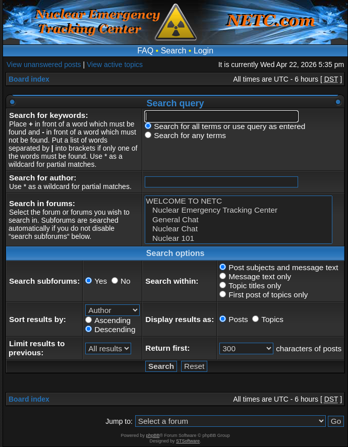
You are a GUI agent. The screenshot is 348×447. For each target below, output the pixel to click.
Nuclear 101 (238, 238)
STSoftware (188, 440)
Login (203, 50)
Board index (29, 79)
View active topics (115, 64)
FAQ (145, 50)
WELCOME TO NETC (238, 201)
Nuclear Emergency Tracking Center (238, 210)
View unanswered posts (44, 64)
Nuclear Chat (238, 228)
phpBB (152, 435)
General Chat (238, 219)
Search (174, 50)
